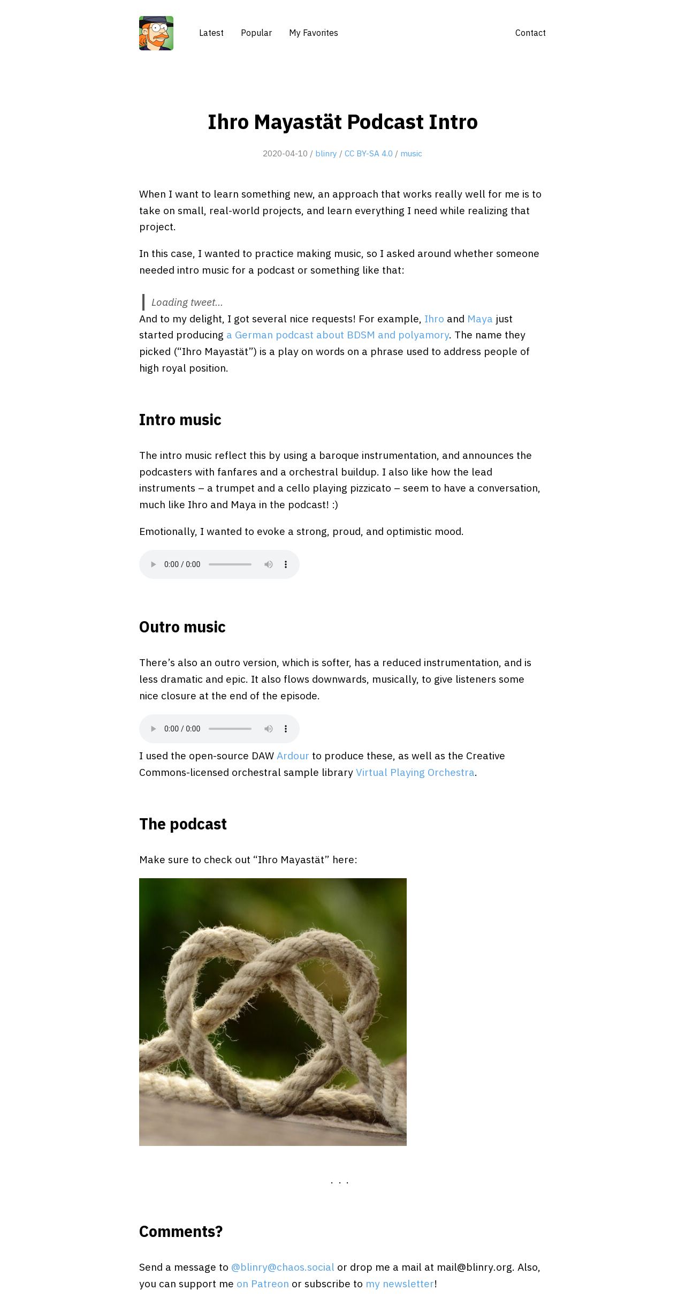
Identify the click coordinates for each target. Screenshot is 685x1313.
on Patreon (263, 1283)
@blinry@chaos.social (282, 1266)
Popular (256, 32)
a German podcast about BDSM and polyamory (337, 334)
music (411, 153)
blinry (326, 153)
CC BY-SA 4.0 (369, 153)
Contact (530, 32)
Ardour (293, 755)
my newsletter (400, 1283)
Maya (480, 318)
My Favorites (313, 32)
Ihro (434, 318)
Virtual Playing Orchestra (415, 772)
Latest (211, 32)
